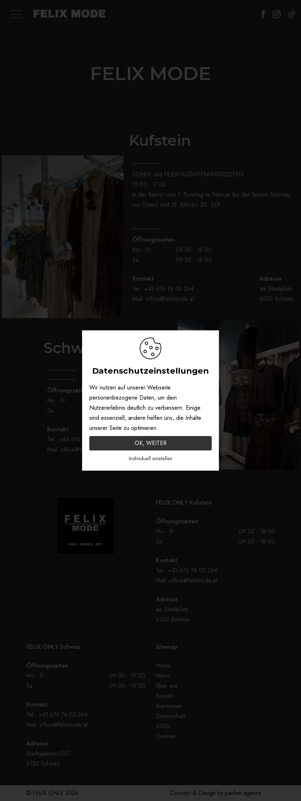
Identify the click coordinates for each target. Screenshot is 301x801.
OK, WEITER (151, 443)
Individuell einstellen (150, 458)
